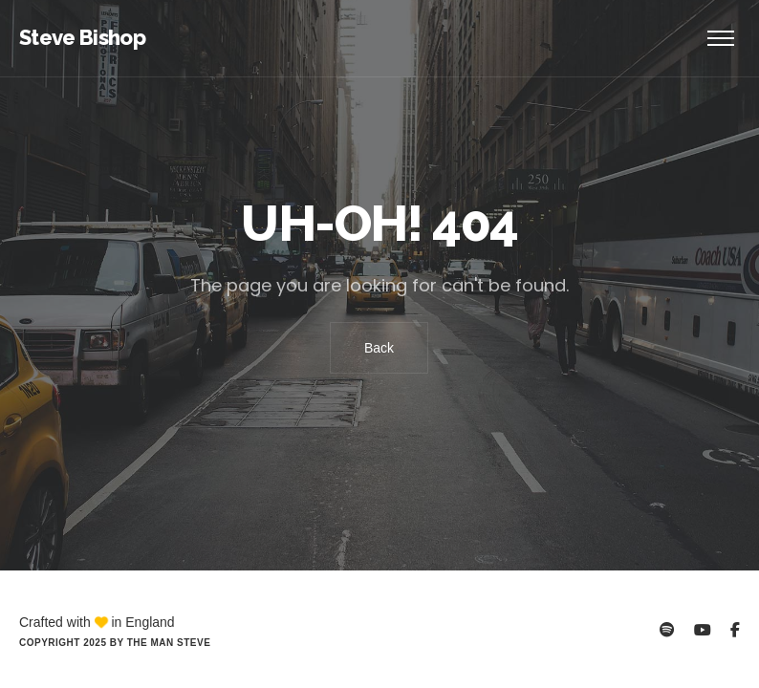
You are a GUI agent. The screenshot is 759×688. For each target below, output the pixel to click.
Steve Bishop (82, 37)
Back (379, 347)
